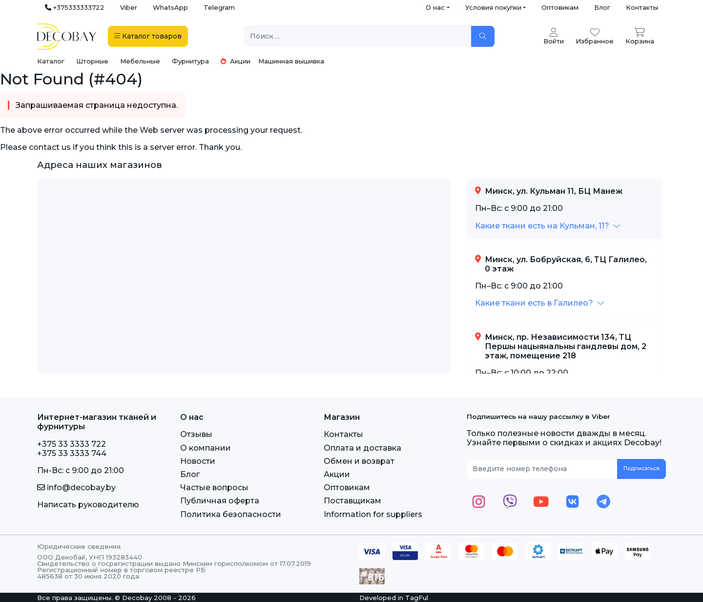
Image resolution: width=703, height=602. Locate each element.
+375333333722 (74, 7)
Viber (128, 7)
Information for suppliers (373, 514)
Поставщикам (352, 500)
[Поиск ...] (358, 36)
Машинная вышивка (291, 61)
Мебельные (140, 61)
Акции (235, 61)
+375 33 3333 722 (71, 444)
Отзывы (196, 434)
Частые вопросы (214, 487)
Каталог (50, 61)
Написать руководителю (88, 504)
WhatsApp (170, 7)
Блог (602, 7)
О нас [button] (435, 7)
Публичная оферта (219, 500)
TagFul (416, 598)
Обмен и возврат (359, 461)
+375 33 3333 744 (71, 453)
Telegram (219, 7)
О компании (205, 448)
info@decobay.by (76, 487)
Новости (197, 461)
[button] (547, 225)
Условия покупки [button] (493, 7)
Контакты (642, 7)
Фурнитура (190, 61)
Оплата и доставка (362, 448)
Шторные (92, 61)
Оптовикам (560, 7)
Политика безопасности (230, 514)
